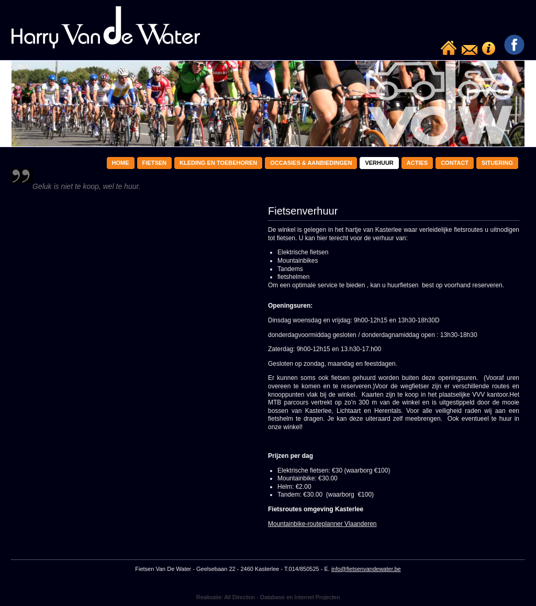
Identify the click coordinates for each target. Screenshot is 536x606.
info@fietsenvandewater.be (366, 569)
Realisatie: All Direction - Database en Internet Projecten (268, 597)
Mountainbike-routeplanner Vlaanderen (322, 524)
